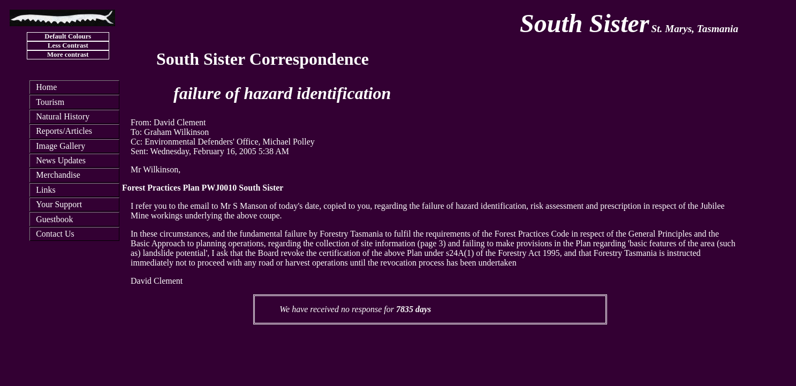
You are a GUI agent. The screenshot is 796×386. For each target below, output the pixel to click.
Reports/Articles (64, 130)
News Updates (61, 160)
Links (45, 189)
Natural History (62, 116)
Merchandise (58, 174)
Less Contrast (68, 45)
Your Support (59, 204)
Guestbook (54, 219)
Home (46, 87)
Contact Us (55, 233)
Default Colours (67, 36)
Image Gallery (60, 145)
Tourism (50, 102)
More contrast (68, 54)
